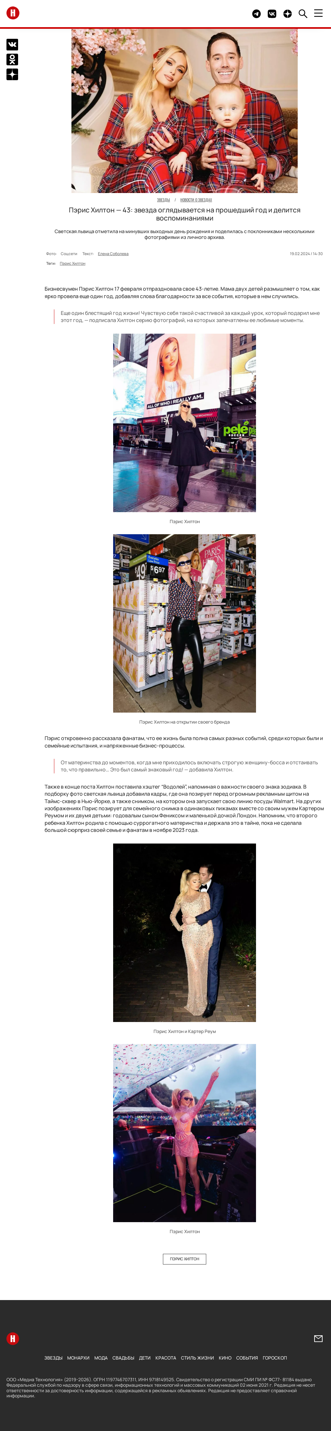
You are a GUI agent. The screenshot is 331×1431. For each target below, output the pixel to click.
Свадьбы (123, 1358)
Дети (145, 1358)
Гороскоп (275, 1358)
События (247, 1358)
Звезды (53, 1358)
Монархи (78, 1358)
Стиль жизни (197, 1358)
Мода (101, 1358)
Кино (225, 1358)
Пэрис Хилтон (72, 263)
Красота (165, 1358)
